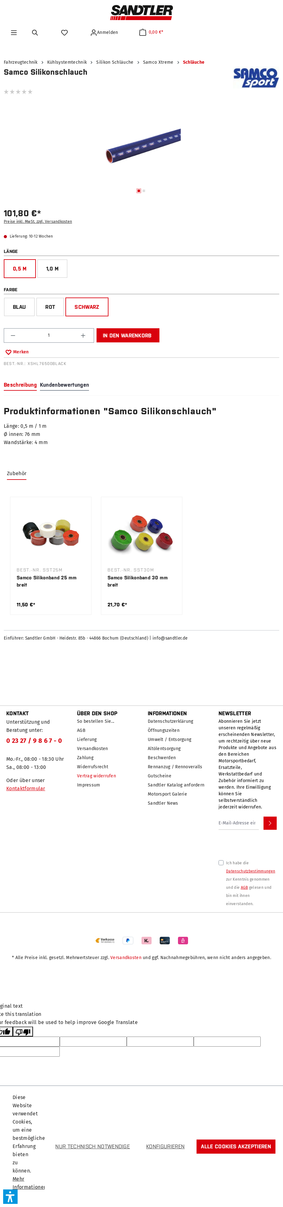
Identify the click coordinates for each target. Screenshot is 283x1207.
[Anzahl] (49, 335)
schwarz (87, 307)
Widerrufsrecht (92, 767)
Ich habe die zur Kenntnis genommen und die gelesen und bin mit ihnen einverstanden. (250, 883)
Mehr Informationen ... (30, 1187)
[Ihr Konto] (105, 32)
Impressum (88, 785)
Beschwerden (162, 757)
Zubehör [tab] (16, 473)
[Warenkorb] (151, 32)
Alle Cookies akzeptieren (236, 1146)
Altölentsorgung (164, 748)
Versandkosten (92, 748)
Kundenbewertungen (64, 385)
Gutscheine (159, 776)
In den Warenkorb (127, 335)
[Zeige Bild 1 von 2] (139, 191)
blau (19, 307)
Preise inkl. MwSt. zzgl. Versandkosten (38, 221)
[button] (10, 1196)
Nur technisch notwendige (92, 1146)
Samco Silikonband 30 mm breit (138, 581)
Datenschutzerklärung (170, 721)
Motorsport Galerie (167, 794)
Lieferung (87, 739)
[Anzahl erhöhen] (84, 335)
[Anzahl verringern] (14, 335)
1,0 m (52, 268)
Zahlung (85, 757)
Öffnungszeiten (164, 730)
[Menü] (14, 33)
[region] (141, 151)
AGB (81, 730)
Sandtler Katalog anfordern (176, 785)
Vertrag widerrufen (96, 776)
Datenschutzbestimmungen (250, 871)
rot (50, 307)
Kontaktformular (25, 788)
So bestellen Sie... (95, 721)
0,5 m (20, 268)
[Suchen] (36, 32)
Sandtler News (163, 803)
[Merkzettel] (65, 32)
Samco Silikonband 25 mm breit (46, 581)
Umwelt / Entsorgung (169, 739)
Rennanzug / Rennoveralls (175, 767)
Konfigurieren (165, 1146)
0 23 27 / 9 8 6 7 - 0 (34, 740)
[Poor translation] (23, 1032)
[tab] (20, 385)
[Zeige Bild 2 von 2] (144, 191)
